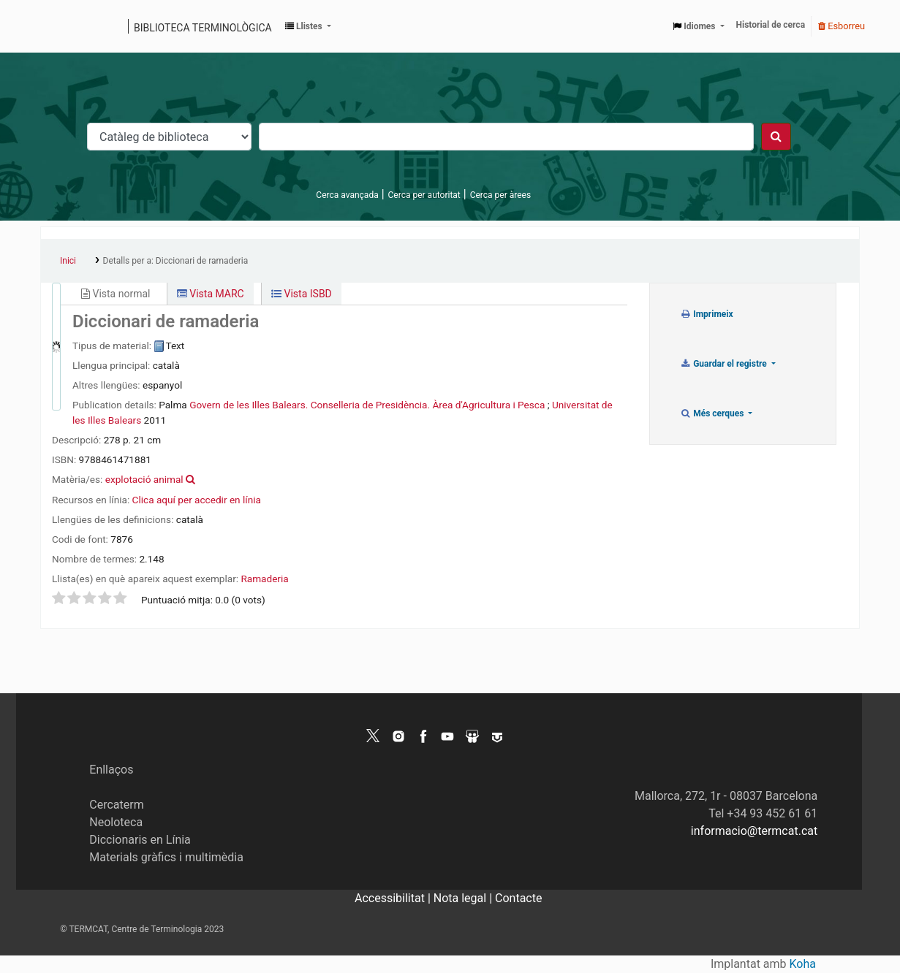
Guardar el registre (724, 364)
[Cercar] (776, 136)
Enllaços (111, 770)
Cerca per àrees (500, 195)
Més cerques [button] (713, 413)
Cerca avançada (347, 195)
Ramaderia (264, 578)
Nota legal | (464, 898)
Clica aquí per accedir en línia (196, 499)
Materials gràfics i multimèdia (166, 857)
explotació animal (144, 479)
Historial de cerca (771, 25)
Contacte (518, 898)
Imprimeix (706, 314)
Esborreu (841, 25)
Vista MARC (210, 293)
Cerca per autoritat (424, 195)
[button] (308, 26)
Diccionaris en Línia (140, 840)
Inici (68, 261)
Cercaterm (116, 805)
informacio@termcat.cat (754, 831)
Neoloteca (116, 822)
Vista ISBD (301, 293)
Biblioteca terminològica (203, 28)
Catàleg (56, 26)
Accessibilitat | (394, 898)
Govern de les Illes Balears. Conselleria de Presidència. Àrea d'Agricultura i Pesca (367, 405)
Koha (803, 964)
